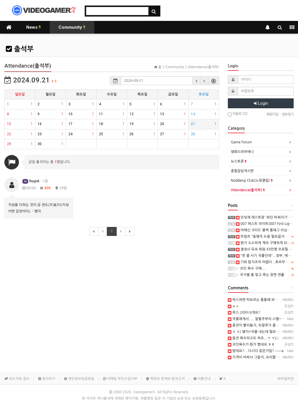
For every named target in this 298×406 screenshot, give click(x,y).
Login (261, 103)
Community (72, 27)
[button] (196, 80)
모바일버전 (285, 378)
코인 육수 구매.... (251, 268)
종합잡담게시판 (242, 171)
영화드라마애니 (242, 152)
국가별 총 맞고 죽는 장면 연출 (260, 275)
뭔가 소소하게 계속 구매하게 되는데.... (267, 243)
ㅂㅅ (233, 306)
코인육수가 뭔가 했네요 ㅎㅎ (251, 344)
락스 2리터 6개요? (244, 312)
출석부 (19, 49)
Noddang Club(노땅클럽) (252, 180)
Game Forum (241, 142)
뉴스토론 (238, 161)
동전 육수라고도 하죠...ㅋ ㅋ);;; (253, 338)
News (33, 27)
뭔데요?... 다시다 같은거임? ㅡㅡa (255, 351)
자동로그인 (237, 114)
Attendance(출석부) (248, 190)
